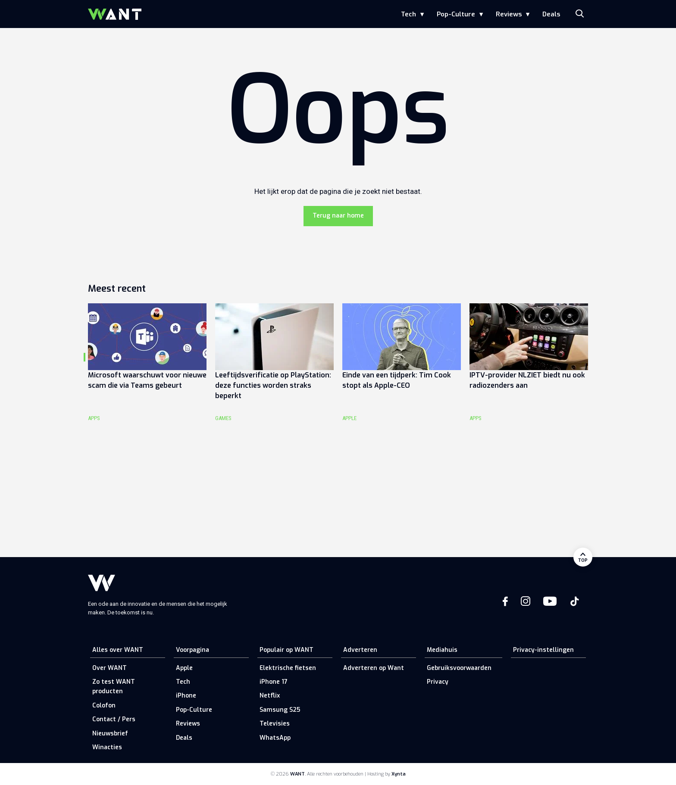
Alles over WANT (117, 650)
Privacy (437, 682)
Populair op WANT (286, 650)
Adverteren (360, 650)
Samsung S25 (280, 710)
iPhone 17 (274, 682)
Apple (184, 668)
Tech (408, 14)
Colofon (104, 705)
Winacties (107, 747)
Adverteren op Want (373, 668)
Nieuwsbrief (110, 733)
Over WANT (109, 668)
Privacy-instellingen (543, 650)
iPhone (186, 696)
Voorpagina (192, 650)
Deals (551, 14)
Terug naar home (338, 216)
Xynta (398, 774)
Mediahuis (442, 650)
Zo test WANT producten (113, 686)
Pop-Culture (456, 14)
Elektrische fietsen (288, 668)
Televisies (275, 724)
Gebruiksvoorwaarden (459, 668)
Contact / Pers (113, 719)
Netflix (270, 696)
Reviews (509, 14)
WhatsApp (275, 738)
